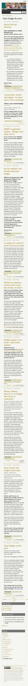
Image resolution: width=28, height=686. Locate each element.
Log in (24, 1)
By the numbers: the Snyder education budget (13, 171)
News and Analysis (17, 233)
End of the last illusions (10, 25)
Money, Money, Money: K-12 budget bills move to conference (13, 395)
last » (14, 600)
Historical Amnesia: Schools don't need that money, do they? (13, 285)
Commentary (16, 86)
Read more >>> (5, 625)
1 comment (14, 460)
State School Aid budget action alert (12, 469)
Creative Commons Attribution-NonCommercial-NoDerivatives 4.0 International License (13, 670)
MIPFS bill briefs (7, 650)
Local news (6, 645)
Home (4, 15)
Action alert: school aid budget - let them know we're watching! (14, 97)
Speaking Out (6, 656)
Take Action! (7, 105)
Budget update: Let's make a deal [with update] (13, 342)
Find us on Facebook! (7, 608)
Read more (9, 89)
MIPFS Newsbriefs (17, 271)
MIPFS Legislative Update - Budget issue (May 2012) (13, 131)
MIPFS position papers (8, 649)
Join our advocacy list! (7, 606)
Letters (4, 637)
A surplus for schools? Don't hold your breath (14, 244)
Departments (9, 15)
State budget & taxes (15, 88)
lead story (6, 84)
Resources (5, 647)
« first (13, 598)
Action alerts (8, 121)
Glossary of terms (7, 654)
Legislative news (7, 643)
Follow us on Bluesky (7, 610)
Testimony (6, 652)
